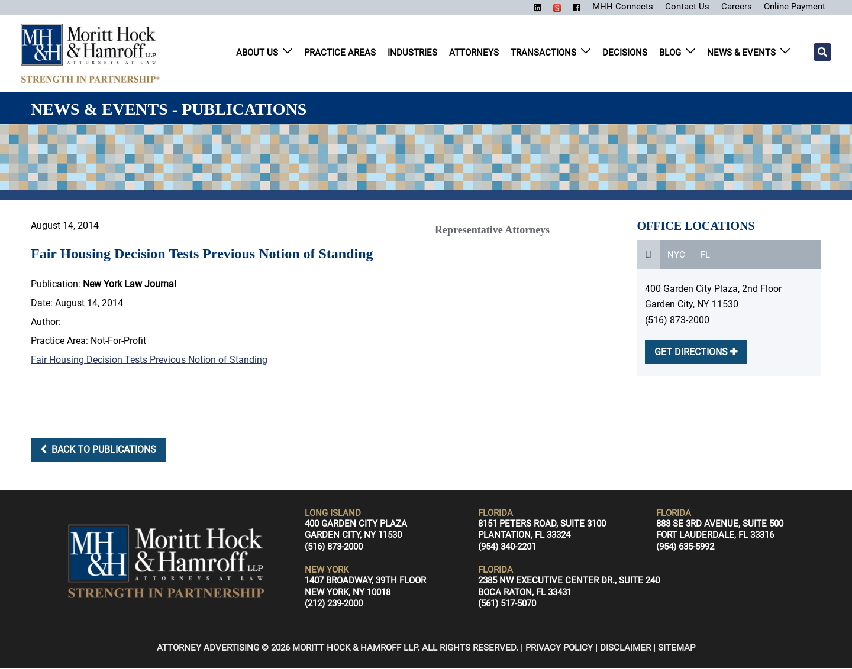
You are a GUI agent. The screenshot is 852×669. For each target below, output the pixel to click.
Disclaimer (625, 648)
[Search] (822, 52)
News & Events (741, 53)
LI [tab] (648, 255)
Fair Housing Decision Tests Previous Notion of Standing (149, 360)
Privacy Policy (559, 648)
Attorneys (474, 53)
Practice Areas (340, 53)
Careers (731, 6)
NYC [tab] (676, 255)
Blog (670, 53)
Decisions (624, 53)
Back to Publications (98, 450)
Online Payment (792, 6)
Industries (412, 53)
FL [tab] (705, 255)
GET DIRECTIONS (696, 352)
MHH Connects (615, 6)
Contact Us (681, 6)
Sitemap (676, 648)
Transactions (543, 53)
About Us (257, 53)
